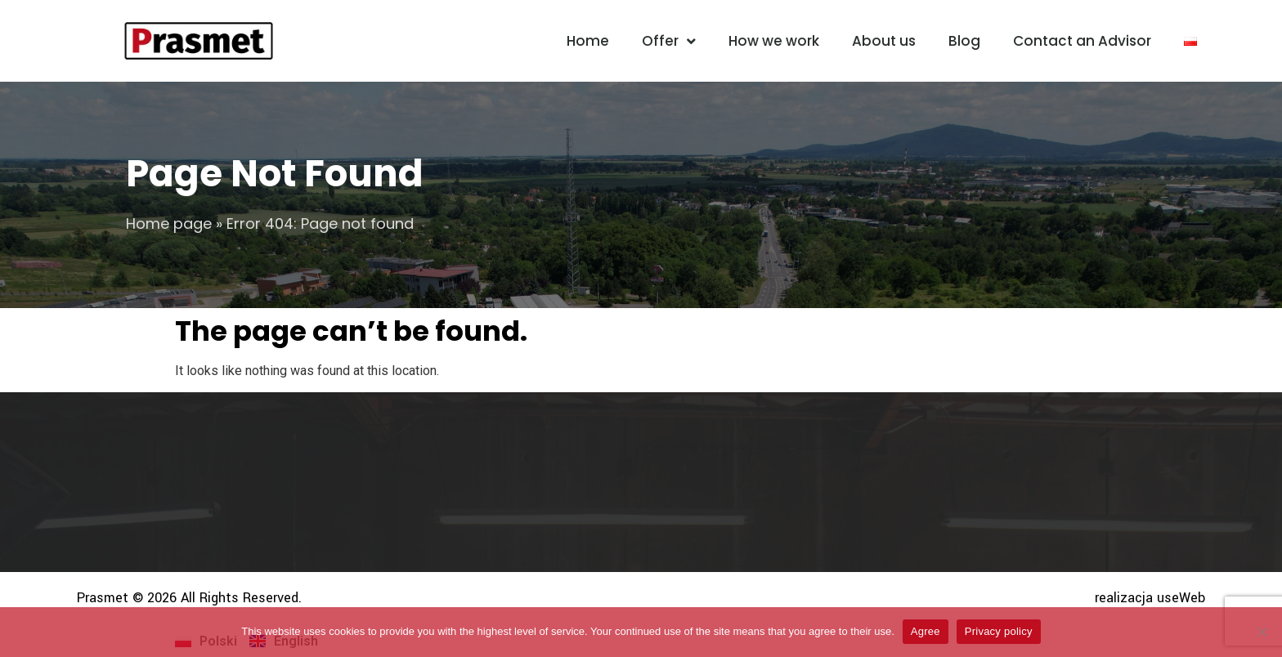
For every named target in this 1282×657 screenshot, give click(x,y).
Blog (964, 41)
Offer (669, 41)
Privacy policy (999, 631)
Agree (925, 631)
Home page (169, 223)
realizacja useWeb (1150, 597)
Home (588, 41)
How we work (773, 41)
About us (884, 41)
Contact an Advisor (1082, 41)
